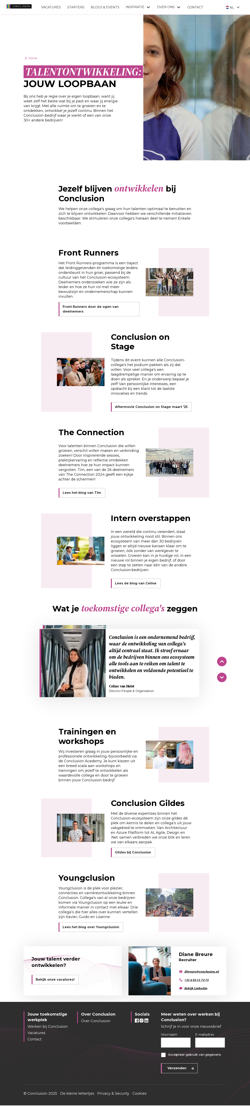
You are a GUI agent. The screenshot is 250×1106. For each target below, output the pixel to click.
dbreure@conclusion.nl (199, 971)
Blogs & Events (105, 7)
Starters (75, 7)
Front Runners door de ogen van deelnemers (91, 309)
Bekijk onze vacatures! (55, 979)
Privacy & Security (113, 1093)
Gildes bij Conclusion (133, 852)
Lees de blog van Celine (135, 583)
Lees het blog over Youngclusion (91, 927)
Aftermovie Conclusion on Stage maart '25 (151, 407)
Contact (195, 7)
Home (30, 58)
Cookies (139, 1093)
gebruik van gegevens (203, 1055)
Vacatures (51, 7)
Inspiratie (138, 7)
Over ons (169, 7)
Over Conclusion (95, 1021)
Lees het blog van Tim (82, 493)
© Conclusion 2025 (40, 1093)
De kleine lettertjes (77, 1093)
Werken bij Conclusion (48, 1026)
